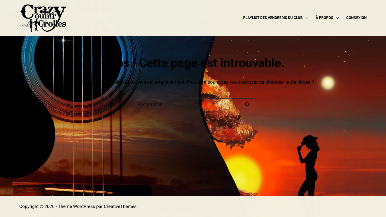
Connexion (356, 18)
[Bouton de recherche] (247, 104)
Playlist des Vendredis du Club (277, 18)
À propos (328, 18)
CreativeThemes (120, 206)
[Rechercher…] (187, 104)
